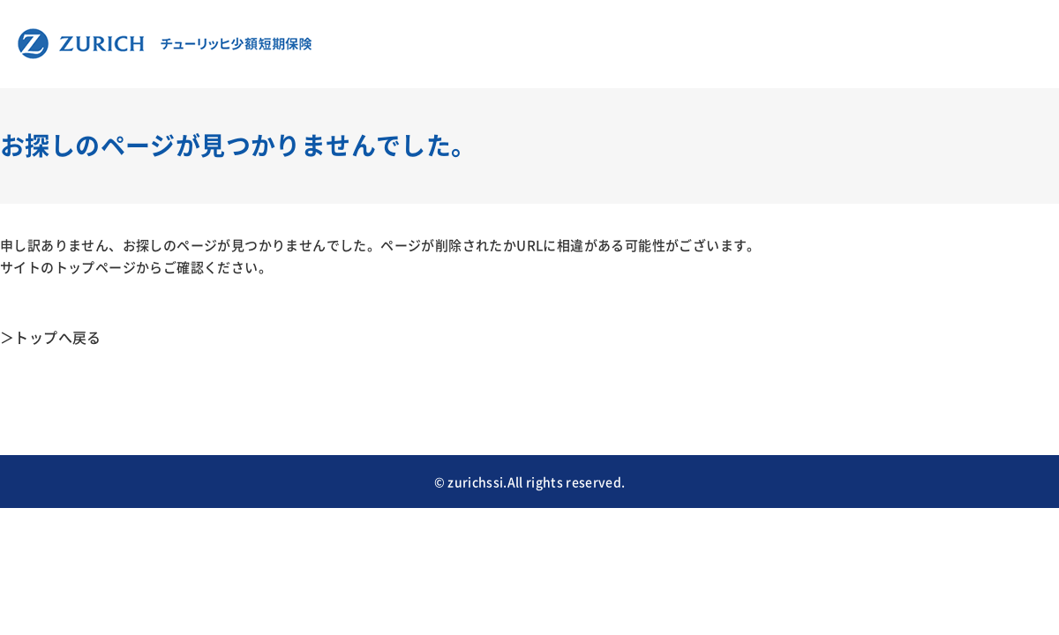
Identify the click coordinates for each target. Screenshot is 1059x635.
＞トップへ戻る (50, 336)
